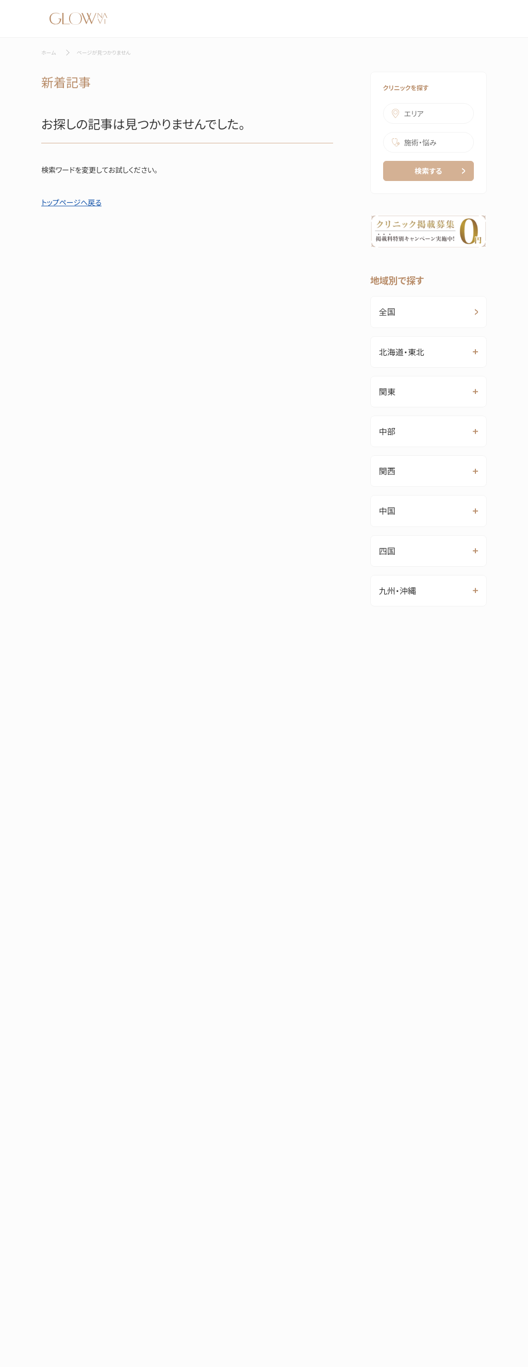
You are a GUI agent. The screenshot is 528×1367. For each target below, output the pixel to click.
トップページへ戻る (71, 202)
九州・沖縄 (397, 590)
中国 (387, 510)
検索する (440, 171)
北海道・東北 (401, 351)
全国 (428, 311)
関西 (387, 471)
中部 (387, 431)
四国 (387, 551)
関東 (387, 391)
